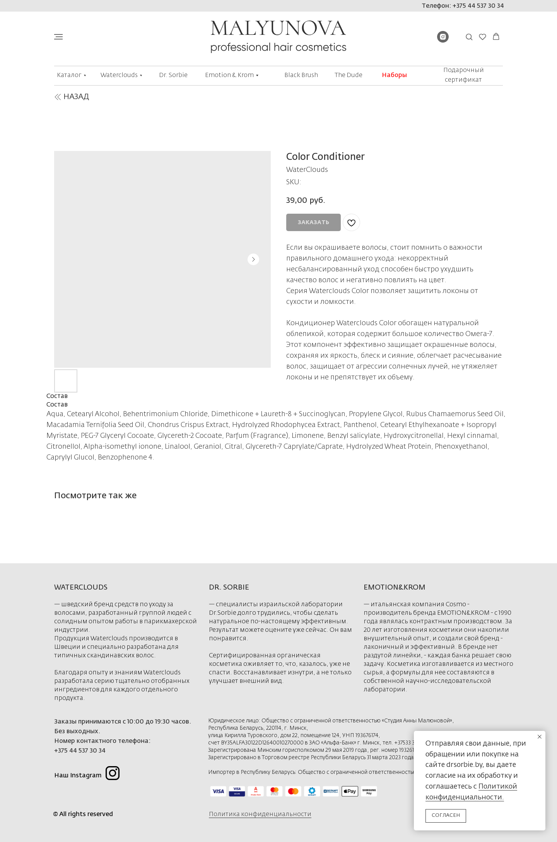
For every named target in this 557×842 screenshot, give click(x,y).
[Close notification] (539, 737)
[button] (469, 36)
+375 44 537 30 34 (80, 751)
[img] (57, 97)
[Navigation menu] (58, 36)
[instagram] (443, 40)
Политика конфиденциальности (260, 814)
